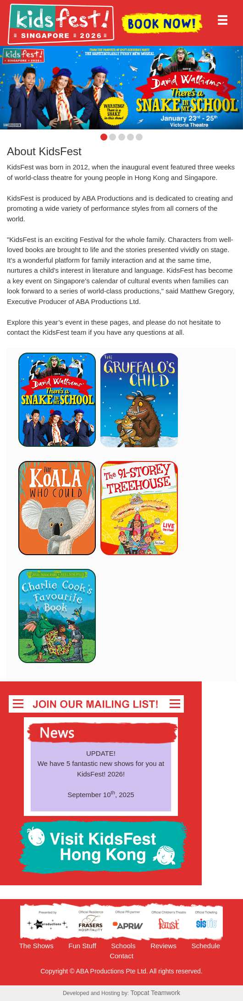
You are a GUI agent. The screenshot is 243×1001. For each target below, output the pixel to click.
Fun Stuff (82, 946)
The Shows (36, 946)
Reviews (163, 946)
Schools (123, 946)
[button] (18, 87)
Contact (121, 956)
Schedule (205, 946)
